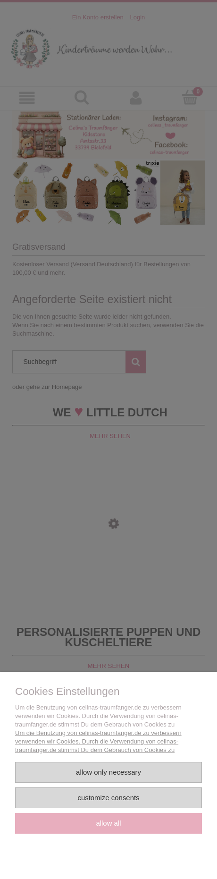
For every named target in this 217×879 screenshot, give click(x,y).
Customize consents (108, 798)
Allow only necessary (108, 772)
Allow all (108, 823)
